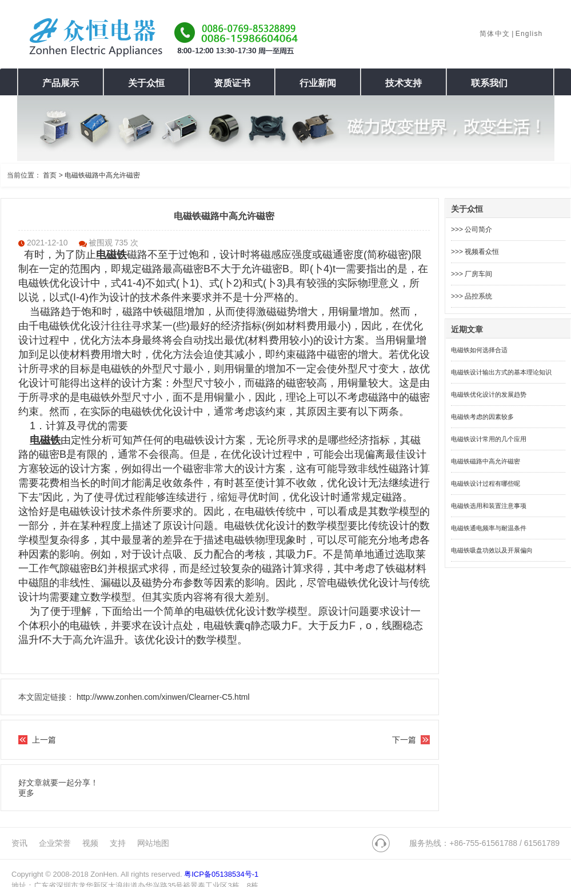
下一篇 (404, 739)
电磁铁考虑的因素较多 (482, 416)
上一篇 (44, 739)
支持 (118, 843)
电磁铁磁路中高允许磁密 (102, 175)
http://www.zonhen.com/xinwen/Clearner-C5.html (163, 696)
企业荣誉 (55, 843)
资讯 (19, 843)
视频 (90, 843)
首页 (50, 175)
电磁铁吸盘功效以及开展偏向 (492, 550)
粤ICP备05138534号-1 (221, 874)
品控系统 (478, 296)
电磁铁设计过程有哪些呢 (485, 483)
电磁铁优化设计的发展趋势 (488, 394)
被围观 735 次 (113, 242)
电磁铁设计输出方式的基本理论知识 (501, 372)
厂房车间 (478, 274)
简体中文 (495, 34)
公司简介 (478, 229)
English (529, 34)
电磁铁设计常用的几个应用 (488, 439)
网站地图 (153, 843)
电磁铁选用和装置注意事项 (488, 505)
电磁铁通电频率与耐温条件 (488, 528)
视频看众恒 (482, 252)
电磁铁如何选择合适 (479, 349)
